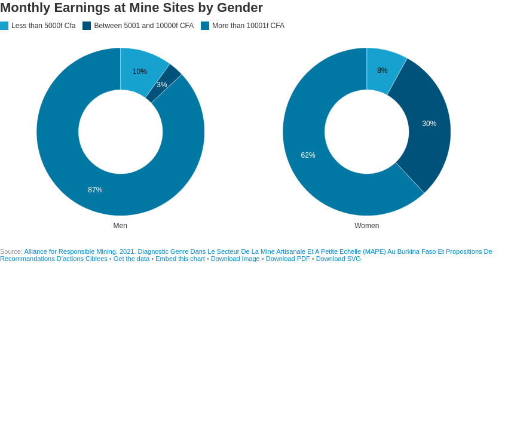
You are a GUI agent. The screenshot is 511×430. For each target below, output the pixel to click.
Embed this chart (180, 258)
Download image (235, 258)
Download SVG (338, 258)
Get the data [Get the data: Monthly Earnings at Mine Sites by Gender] (132, 258)
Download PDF (288, 258)
